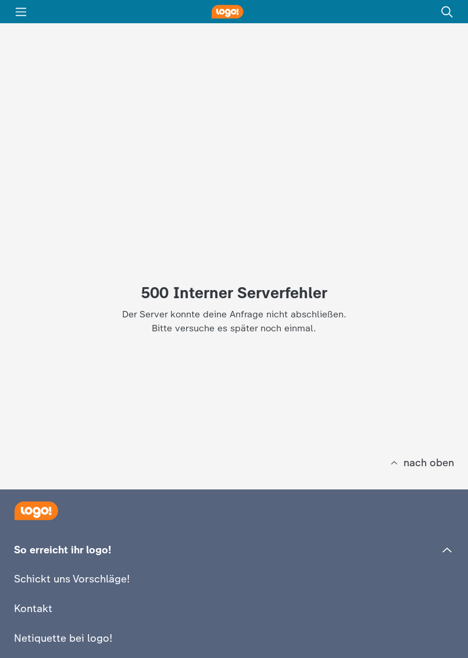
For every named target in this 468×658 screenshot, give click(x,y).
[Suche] (447, 12)
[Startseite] (36, 510)
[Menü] (21, 12)
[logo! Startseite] (234, 12)
